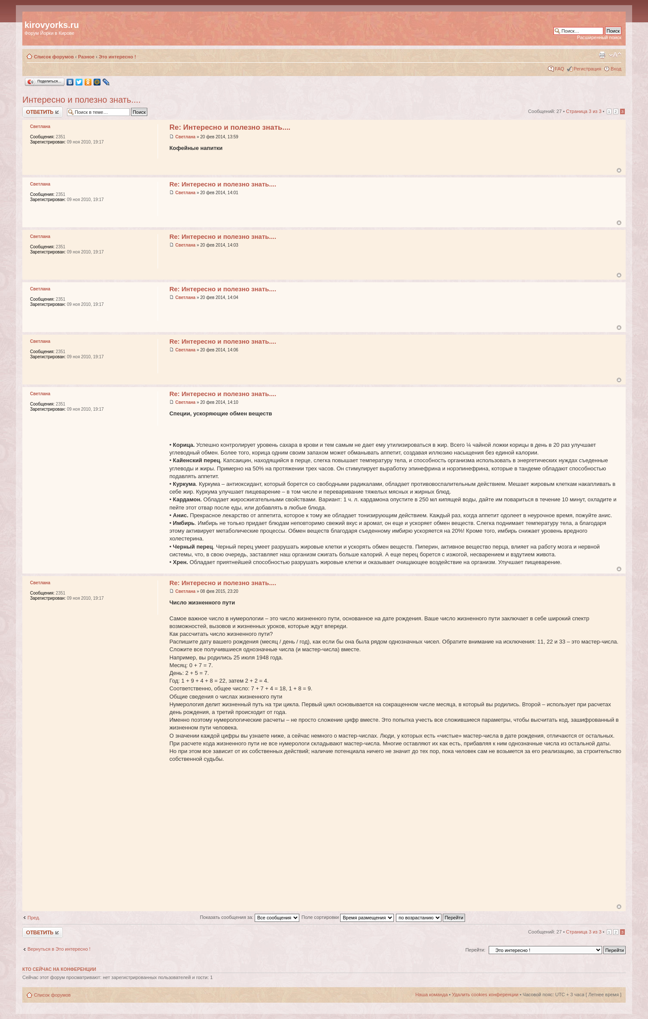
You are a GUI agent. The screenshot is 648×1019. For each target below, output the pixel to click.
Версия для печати (602, 55)
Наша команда (431, 994)
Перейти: (475, 949)
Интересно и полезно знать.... (81, 99)
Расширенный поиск (599, 37)
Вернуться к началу (619, 170)
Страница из (583, 111)
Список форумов (54, 56)
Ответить (42, 112)
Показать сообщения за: (249, 917)
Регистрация (587, 68)
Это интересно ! (117, 56)
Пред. (33, 917)
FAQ (559, 68)
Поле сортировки (347, 917)
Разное (86, 56)
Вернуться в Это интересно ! (59, 949)
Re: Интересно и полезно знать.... (229, 127)
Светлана (185, 136)
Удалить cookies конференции (485, 994)
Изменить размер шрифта (615, 55)
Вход (616, 68)
